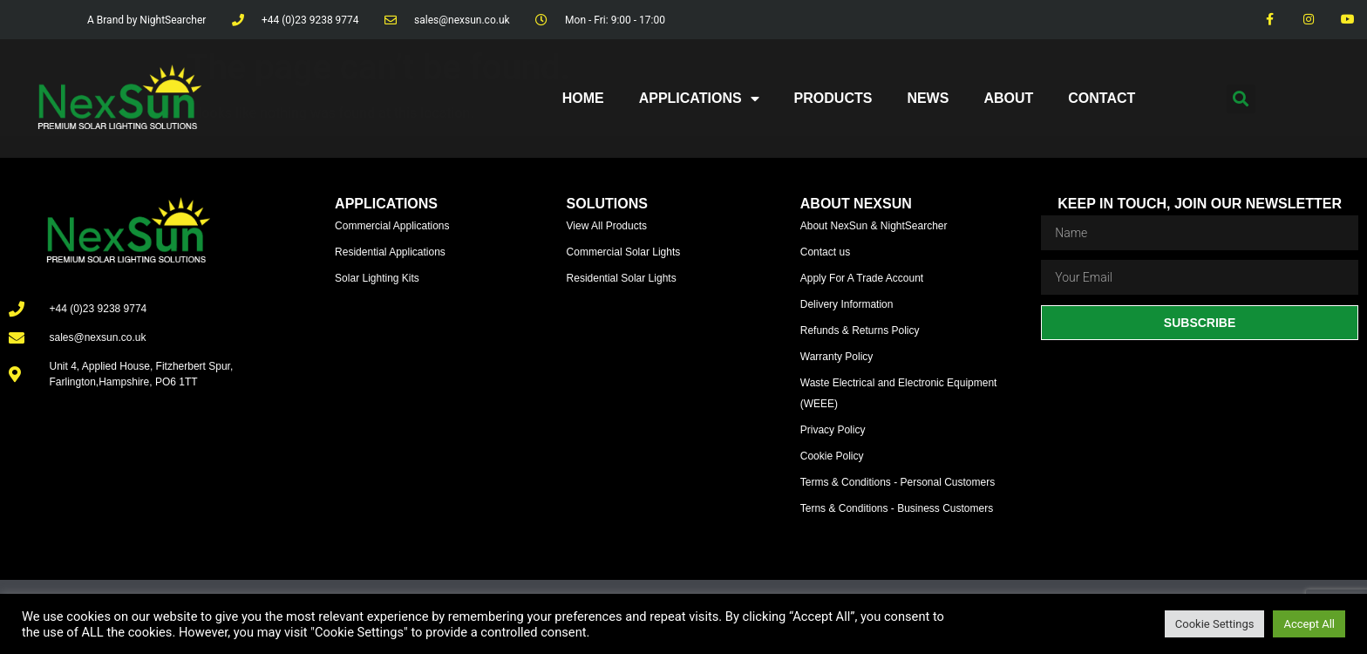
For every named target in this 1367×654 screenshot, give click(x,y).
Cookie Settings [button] (1215, 623)
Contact (1101, 98)
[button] (1241, 99)
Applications (699, 98)
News (928, 98)
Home (583, 98)
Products (833, 98)
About (1008, 98)
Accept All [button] (1309, 623)
